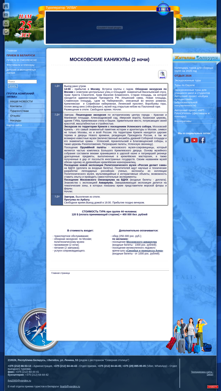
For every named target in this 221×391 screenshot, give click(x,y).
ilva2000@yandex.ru (19, 380)
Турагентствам (19, 110)
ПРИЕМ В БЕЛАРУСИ (21, 55)
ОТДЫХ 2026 (182, 75)
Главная (12, 50)
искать (13, 86)
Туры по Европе (184, 85)
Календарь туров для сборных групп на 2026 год (193, 69)
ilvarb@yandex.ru (70, 386)
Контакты (16, 106)
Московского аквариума (141, 241)
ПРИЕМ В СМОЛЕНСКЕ (22, 60)
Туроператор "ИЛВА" (61, 8)
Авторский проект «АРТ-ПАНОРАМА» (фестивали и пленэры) (192, 113)
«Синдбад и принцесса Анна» (144, 250)
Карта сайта (14, 125)
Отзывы (15, 115)
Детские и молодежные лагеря (21, 71)
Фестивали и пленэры (20, 64)
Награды (15, 120)
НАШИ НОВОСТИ (21, 101)
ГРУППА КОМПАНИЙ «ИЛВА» (20, 95)
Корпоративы (182, 121)
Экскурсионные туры (187, 80)
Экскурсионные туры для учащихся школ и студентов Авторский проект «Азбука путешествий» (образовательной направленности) (192, 97)
